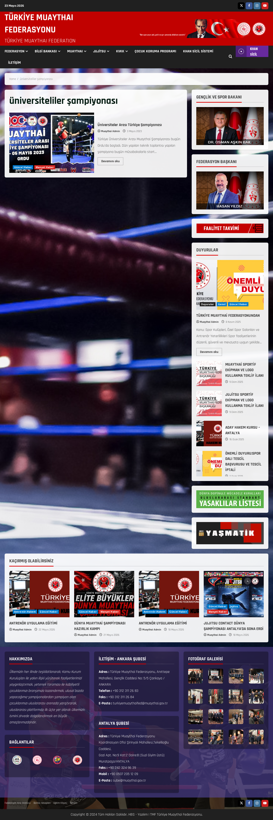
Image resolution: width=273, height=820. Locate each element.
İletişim (73, 803)
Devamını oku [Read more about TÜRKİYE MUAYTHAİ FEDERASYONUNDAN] (211, 351)
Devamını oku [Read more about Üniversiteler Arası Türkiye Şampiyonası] (112, 160)
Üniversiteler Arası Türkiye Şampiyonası (51, 143)
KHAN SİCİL (246, 51)
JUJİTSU (99, 51)
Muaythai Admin (110, 131)
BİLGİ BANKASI (46, 51)
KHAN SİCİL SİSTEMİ (198, 51)
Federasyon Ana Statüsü (18, 803)
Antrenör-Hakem (25, 611)
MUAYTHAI (75, 51)
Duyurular (207, 304)
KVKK (120, 51)
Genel (222, 304)
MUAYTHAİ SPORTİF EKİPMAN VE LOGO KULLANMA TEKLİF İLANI (209, 373)
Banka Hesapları (42, 803)
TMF (153, 814)
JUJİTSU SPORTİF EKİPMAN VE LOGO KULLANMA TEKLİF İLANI (209, 403)
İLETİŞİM (14, 62)
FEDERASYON (14, 51)
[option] (17, 760)
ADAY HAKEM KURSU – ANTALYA (209, 433)
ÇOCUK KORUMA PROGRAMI (155, 51)
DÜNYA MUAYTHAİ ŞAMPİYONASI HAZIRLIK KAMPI (100, 626)
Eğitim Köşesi (60, 803)
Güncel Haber (23, 167)
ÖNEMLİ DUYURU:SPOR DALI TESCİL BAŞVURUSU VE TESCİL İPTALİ (209, 463)
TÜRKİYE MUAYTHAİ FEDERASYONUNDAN (228, 315)
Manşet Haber (45, 167)
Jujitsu (234, 606)
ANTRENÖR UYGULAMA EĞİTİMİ (33, 623)
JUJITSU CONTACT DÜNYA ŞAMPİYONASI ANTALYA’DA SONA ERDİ (233, 626)
